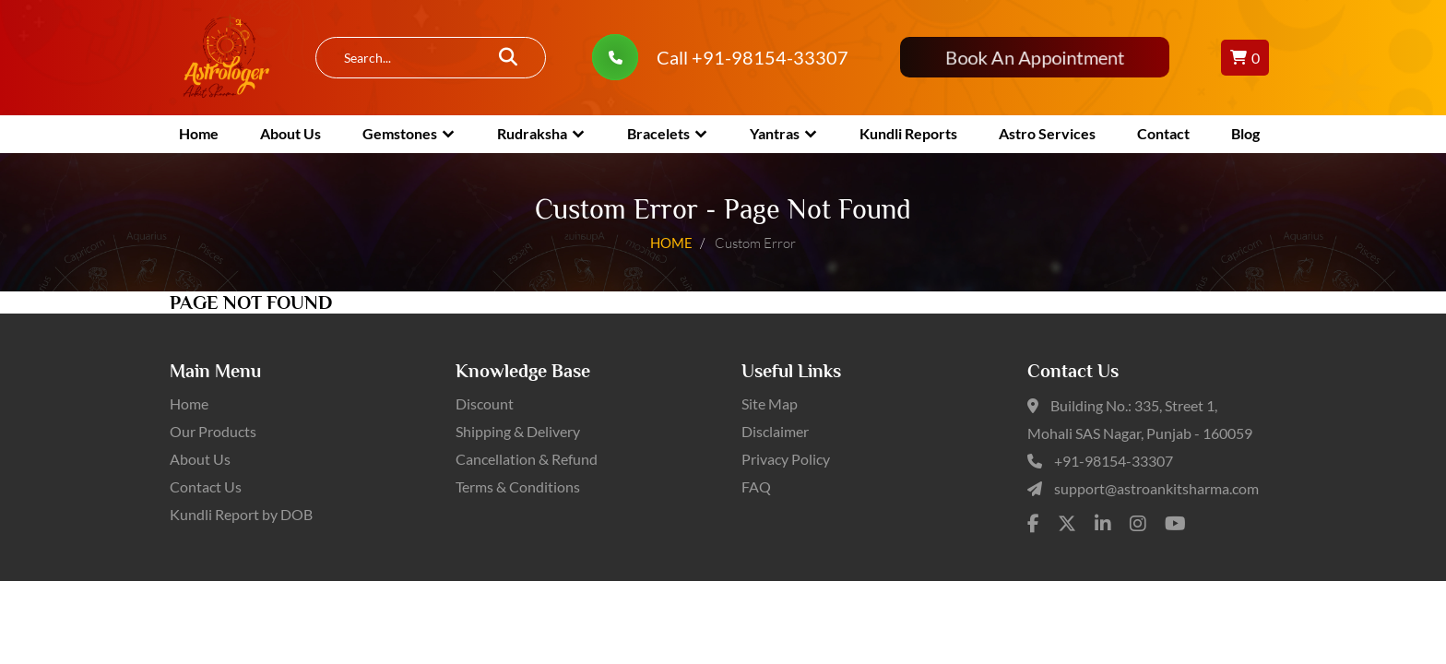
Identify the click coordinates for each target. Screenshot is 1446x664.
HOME (671, 241)
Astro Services (1047, 133)
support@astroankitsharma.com (1156, 488)
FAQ (756, 486)
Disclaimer (775, 431)
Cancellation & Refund (527, 459)
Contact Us (206, 486)
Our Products (213, 431)
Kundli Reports (908, 133)
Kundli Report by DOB (241, 514)
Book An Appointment (1034, 57)
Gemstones (399, 133)
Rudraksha (532, 133)
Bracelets (658, 133)
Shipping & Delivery (518, 431)
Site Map (769, 403)
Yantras (775, 133)
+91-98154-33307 (1113, 460)
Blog (1245, 133)
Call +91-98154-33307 (752, 57)
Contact (1163, 133)
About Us (290, 133)
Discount (485, 403)
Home (199, 133)
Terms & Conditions (518, 486)
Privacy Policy (785, 459)
